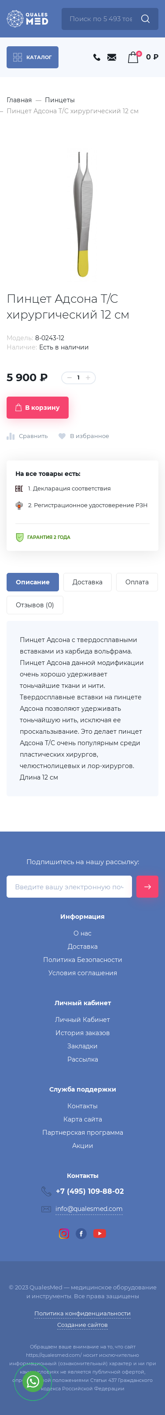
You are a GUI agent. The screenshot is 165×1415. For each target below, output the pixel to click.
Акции (82, 1146)
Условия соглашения (82, 973)
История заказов (82, 1033)
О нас (82, 933)
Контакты (82, 1106)
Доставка (83, 947)
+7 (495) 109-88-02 (90, 1191)
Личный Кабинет (82, 1020)
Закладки (82, 1046)
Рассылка (82, 1059)
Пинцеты (60, 100)
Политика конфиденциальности (82, 1313)
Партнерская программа (82, 1132)
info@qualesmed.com (89, 1209)
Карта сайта (82, 1119)
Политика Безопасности (82, 960)
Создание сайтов (82, 1324)
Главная (19, 100)
